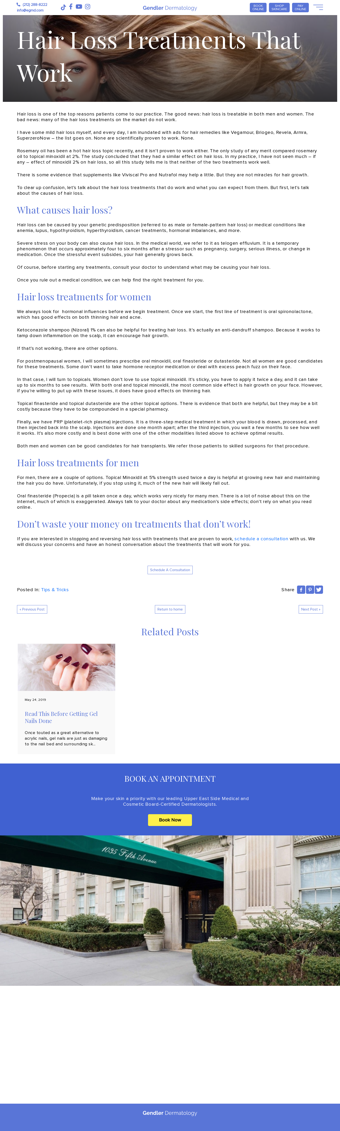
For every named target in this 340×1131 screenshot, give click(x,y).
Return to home (170, 609)
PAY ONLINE (300, 7)
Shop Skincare (279, 7)
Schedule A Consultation (170, 570)
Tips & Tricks (55, 589)
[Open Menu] (317, 7)
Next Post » (310, 609)
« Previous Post (32, 609)
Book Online (258, 7)
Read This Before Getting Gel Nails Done (61, 717)
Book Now (170, 820)
